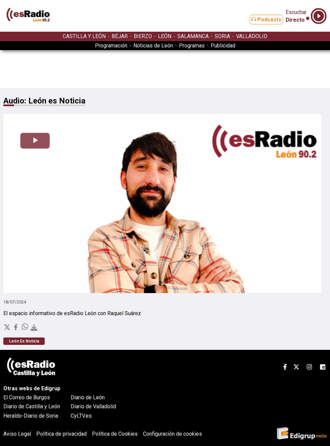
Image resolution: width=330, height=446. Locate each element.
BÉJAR (120, 36)
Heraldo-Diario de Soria (30, 416)
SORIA (222, 36)
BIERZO (143, 36)
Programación (111, 45)
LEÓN (164, 36)
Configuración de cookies (172, 434)
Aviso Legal (17, 434)
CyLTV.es (81, 416)
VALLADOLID (251, 36)
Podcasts (261, 19)
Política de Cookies (115, 434)
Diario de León (88, 397)
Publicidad (223, 45)
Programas (192, 45)
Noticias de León (153, 45)
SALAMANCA (193, 36)
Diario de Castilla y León (31, 406)
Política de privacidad (61, 434)
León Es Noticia (24, 341)
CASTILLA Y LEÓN (84, 36)
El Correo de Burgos (26, 397)
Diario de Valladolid (93, 406)
